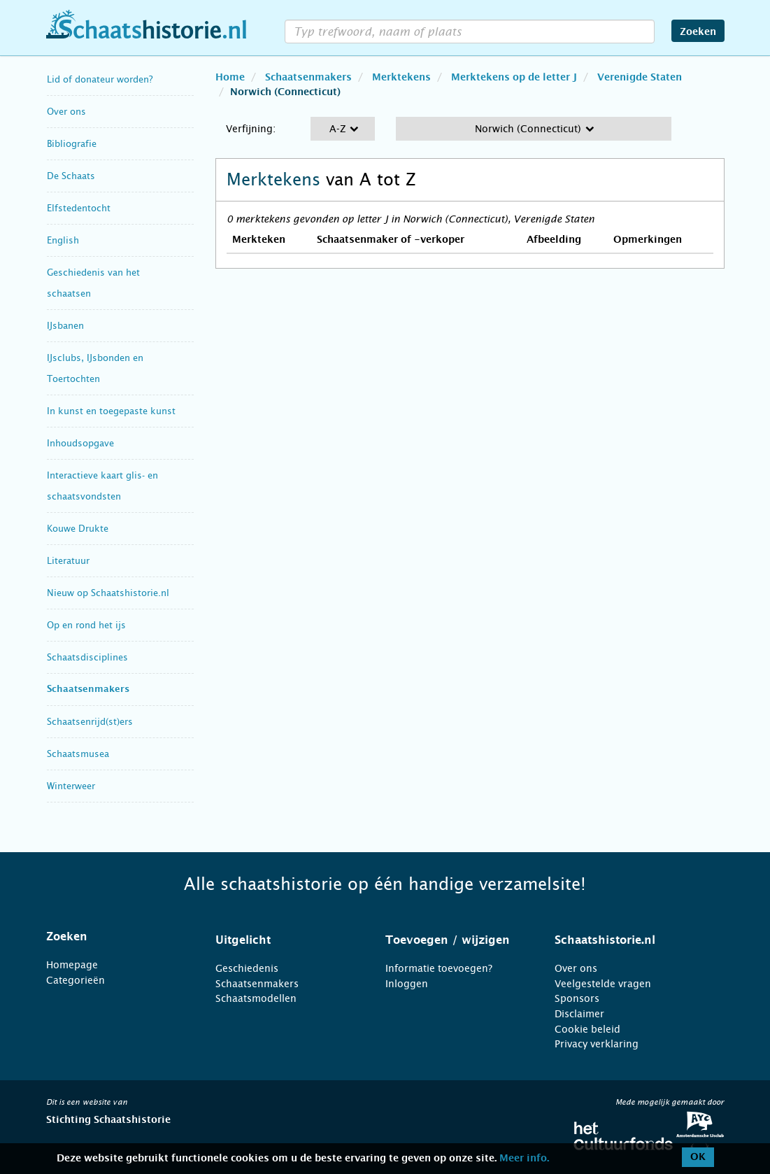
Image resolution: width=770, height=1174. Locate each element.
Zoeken (698, 32)
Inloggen (406, 983)
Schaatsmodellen (256, 998)
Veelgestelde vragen (603, 983)
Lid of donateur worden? (99, 79)
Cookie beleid (587, 1029)
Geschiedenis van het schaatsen (93, 283)
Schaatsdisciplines (87, 657)
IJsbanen (65, 325)
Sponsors (577, 998)
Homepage (72, 964)
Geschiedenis (246, 968)
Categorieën (75, 980)
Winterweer (71, 786)
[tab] (113, 937)
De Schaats (71, 176)
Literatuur (68, 561)
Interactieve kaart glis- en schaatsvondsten (102, 486)
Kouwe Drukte (77, 528)
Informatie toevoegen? (438, 968)
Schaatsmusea (78, 754)
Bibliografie (72, 144)
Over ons (66, 111)
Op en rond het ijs (86, 625)
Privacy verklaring (597, 1043)
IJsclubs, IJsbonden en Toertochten (95, 368)
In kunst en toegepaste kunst (111, 411)
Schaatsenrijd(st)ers (90, 721)
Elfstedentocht (78, 208)
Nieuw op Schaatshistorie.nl (108, 593)
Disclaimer (579, 1013)
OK (698, 1157)
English (63, 240)
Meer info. (524, 1159)
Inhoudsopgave (80, 443)
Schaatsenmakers (88, 689)
